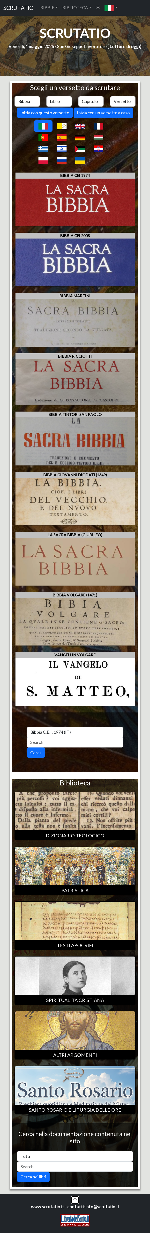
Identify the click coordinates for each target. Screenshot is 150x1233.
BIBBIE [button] (47, 7)
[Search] (75, 742)
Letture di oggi (125, 46)
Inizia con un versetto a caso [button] (103, 112)
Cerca (36, 752)
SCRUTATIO (18, 8)
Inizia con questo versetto (44, 112)
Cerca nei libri (33, 1176)
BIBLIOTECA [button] (75, 7)
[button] (111, 8)
